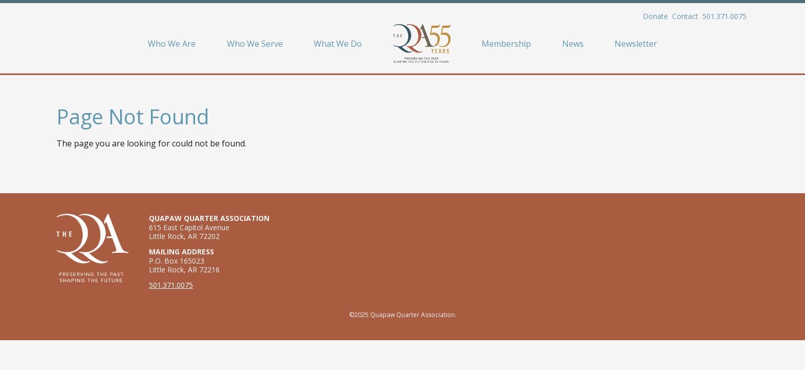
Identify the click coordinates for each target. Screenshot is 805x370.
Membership (506, 43)
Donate (655, 16)
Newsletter (636, 43)
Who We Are (172, 43)
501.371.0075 (724, 16)
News (573, 43)
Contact (685, 16)
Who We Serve (255, 43)
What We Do (338, 43)
